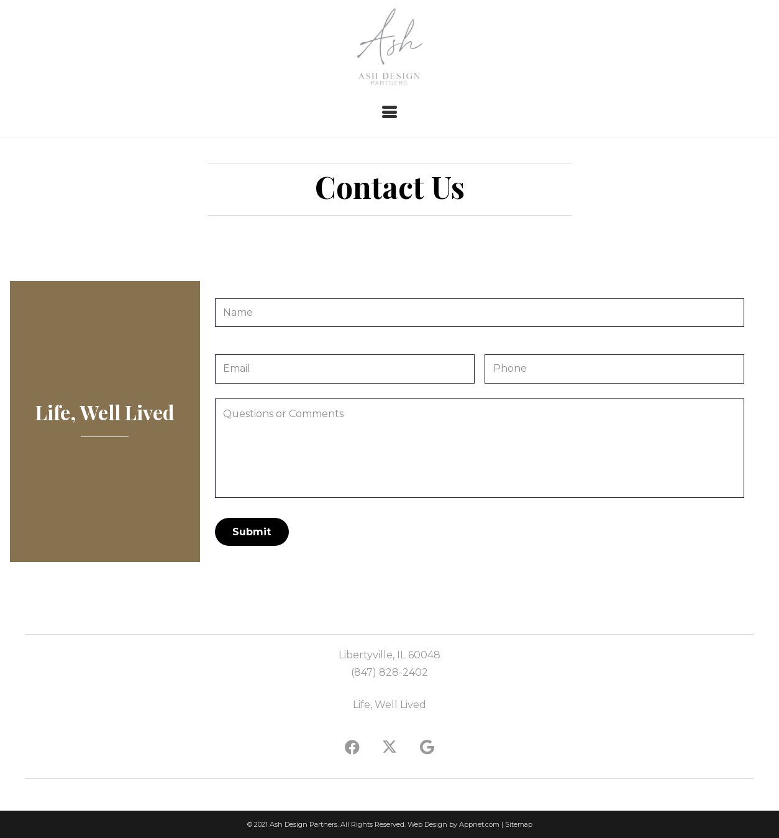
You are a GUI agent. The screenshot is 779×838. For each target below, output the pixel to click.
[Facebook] (352, 747)
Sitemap (518, 824)
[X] (389, 747)
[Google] (426, 747)
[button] (389, 111)
